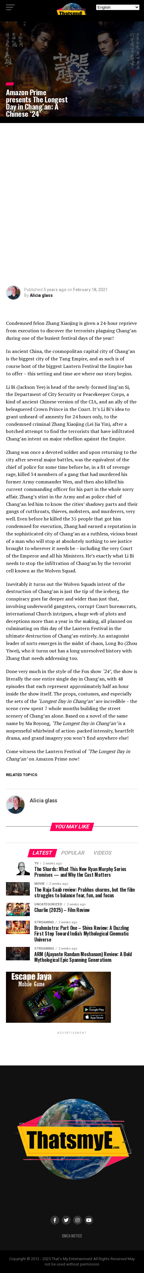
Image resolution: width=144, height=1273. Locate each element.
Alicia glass (41, 295)
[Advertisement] (72, 204)
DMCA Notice (72, 1236)
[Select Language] (118, 7)
